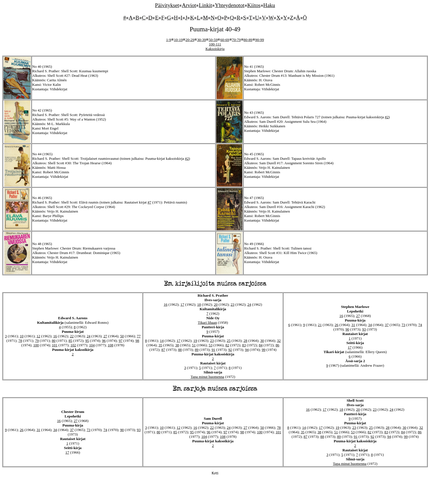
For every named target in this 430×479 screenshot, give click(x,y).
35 (160, 345)
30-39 (201, 40)
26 (336, 325)
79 (37, 340)
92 (230, 349)
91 (213, 349)
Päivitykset (167, 5)
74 (420, 325)
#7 (149, 202)
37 (386, 325)
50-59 (213, 40)
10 (21, 336)
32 (279, 340)
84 (261, 345)
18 (199, 304)
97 (120, 340)
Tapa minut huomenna (207, 377)
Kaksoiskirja (215, 49)
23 (232, 304)
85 (70, 340)
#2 (386, 117)
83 (244, 345)
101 (55, 345)
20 (216, 304)
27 (105, 336)
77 (139, 336)
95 (87, 340)
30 (262, 340)
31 (353, 325)
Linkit (205, 5)
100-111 (215, 44)
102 (73, 345)
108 (110, 345)
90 (347, 329)
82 (227, 345)
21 (320, 325)
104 (92, 345)
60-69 (224, 40)
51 (194, 345)
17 (182, 304)
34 (370, 325)
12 (38, 336)
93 (364, 329)
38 (177, 345)
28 (245, 340)
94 (247, 349)
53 (210, 345)
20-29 (189, 40)
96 (104, 340)
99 (263, 349)
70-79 (236, 40)
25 (228, 340)
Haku (269, 5)
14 (161, 340)
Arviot (189, 5)
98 (137, 340)
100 (36, 345)
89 (196, 349)
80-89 (248, 40)
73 (403, 325)
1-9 (168, 40)
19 (195, 340)
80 (53, 340)
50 (122, 336)
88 (180, 349)
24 (88, 336)
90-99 (259, 40)
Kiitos (254, 5)
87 (163, 349)
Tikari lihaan (207, 322)
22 (72, 336)
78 (20, 340)
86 (277, 345)
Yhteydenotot (229, 5)
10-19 (178, 40)
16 (55, 336)
